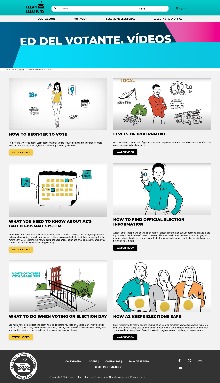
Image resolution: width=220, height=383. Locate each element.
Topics (150, 8)
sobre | (94, 361)
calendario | (73, 361)
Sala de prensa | (139, 361)
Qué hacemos (47, 19)
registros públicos (107, 367)
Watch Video (21, 152)
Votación (80, 19)
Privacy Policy (137, 377)
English (181, 8)
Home (10, 69)
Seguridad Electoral (120, 19)
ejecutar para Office (168, 19)
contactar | (113, 361)
